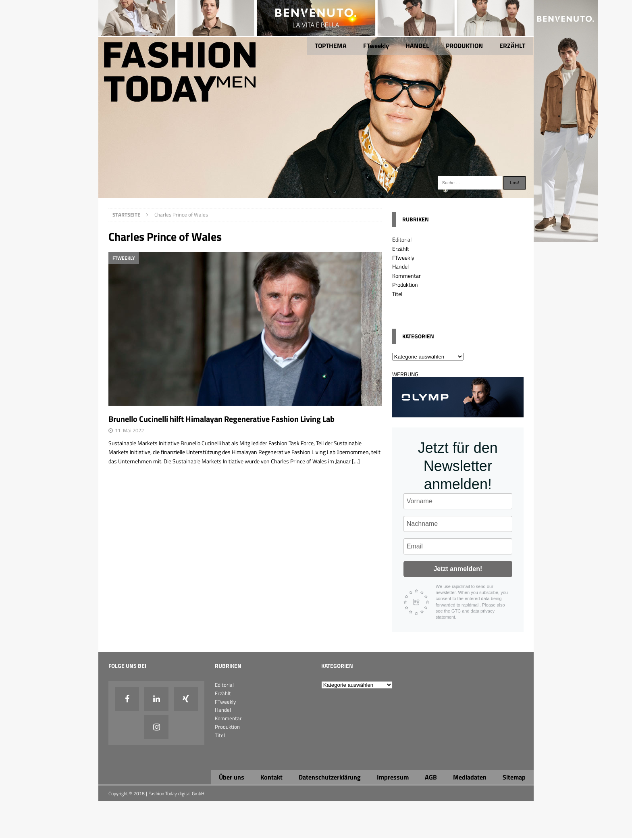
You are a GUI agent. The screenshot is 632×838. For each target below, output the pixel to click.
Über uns (231, 777)
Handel (400, 266)
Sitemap (514, 777)
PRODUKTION (464, 45)
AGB (431, 777)
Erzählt (400, 248)
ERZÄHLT (512, 45)
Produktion (405, 284)
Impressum (393, 777)
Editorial (402, 239)
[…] (356, 461)
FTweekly (376, 45)
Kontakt (271, 777)
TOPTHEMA (331, 45)
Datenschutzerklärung (330, 777)
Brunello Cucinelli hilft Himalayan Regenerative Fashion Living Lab (222, 419)
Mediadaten (469, 777)
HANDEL (417, 45)
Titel (397, 294)
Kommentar (406, 275)
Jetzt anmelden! (457, 568)
